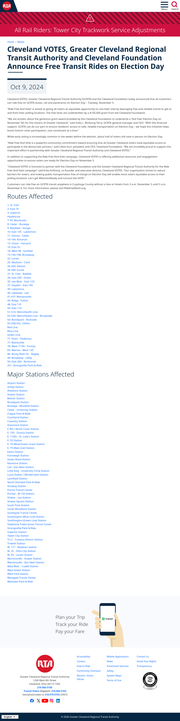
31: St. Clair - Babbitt (19, 273)
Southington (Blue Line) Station (25, 516)
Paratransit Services (118, 666)
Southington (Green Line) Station (26, 520)
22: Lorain (13, 258)
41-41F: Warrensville (19, 296)
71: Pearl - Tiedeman (19, 338)
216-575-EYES (52, 694)
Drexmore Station (17, 425)
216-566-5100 (44, 687)
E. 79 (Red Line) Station (21, 448)
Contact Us (143, 656)
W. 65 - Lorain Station (20, 554)
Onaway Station (16, 486)
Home (10, 42)
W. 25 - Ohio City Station (21, 551)
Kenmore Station (17, 463)
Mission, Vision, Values (85, 677)
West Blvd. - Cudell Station (23, 566)
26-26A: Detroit (16, 266)
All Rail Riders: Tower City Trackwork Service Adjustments (90, 30)
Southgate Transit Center (22, 512)
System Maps (114, 675)
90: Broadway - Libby (19, 357)
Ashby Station (15, 387)
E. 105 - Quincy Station (20, 432)
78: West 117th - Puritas (21, 346)
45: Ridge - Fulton (17, 300)
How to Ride (83, 666)
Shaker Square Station (20, 501)
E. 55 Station (14, 440)
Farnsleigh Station (18, 455)
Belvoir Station (16, 398)
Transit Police (31, 691)
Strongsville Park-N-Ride (21, 528)
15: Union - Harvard (19, 243)
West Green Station (18, 570)
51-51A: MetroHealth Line (22, 312)
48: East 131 (14, 304)
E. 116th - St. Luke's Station (23, 436)
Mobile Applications (118, 656)
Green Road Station (19, 459)
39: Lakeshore (15, 289)
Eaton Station (15, 451)
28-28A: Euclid (15, 270)
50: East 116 (14, 308)
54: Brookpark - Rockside (22, 319)
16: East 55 (13, 247)
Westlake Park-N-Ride (20, 581)
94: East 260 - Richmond (21, 361)
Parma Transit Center (20, 490)
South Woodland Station (21, 509)
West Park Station (17, 573)
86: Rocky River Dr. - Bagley (23, 354)
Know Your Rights (146, 661)
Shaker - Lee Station (19, 497)
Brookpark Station (18, 402)
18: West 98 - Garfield (20, 251)
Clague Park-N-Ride (19, 413)
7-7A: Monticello (17, 220)
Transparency (144, 666)
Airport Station (16, 383)
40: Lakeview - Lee (18, 293)
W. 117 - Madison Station (22, 547)
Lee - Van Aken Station (20, 467)
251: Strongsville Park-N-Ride (24, 365)
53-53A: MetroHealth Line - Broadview (29, 315)
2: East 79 (13, 209)
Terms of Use (114, 680)
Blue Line (12, 331)
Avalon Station (16, 394)
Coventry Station (17, 421)
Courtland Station (17, 417)
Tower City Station (18, 535)
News (110, 661)
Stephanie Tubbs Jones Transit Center (29, 524)
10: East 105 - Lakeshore (21, 231)
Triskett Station (16, 543)
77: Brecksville (15, 342)
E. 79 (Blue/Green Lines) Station (26, 444)
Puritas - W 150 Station (20, 493)
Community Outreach (89, 670)
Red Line (12, 327)
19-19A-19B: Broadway (20, 254)
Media (20, 42)
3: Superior (13, 212)
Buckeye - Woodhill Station (23, 406)
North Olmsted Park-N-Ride (23, 482)
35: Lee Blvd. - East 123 (21, 281)
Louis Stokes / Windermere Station (27, 474)
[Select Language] (10, 717)
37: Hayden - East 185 (20, 285)
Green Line (13, 334)
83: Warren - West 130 (20, 350)
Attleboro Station (17, 390)
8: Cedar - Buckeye (18, 224)
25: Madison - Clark (18, 262)
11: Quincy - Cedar (18, 235)
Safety (110, 670)
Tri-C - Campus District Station (25, 539)
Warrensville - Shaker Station (24, 558)
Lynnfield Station (17, 478)
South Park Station (18, 505)
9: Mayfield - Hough (19, 228)
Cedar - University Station (22, 409)
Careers (81, 661)
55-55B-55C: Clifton (18, 323)
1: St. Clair (13, 205)
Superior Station (17, 532)
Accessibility (83, 656)
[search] (174, 4)
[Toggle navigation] (164, 6)
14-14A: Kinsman (17, 239)
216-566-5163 (58, 691)
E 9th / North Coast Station (23, 429)
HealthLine (13, 216)
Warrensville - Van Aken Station (25, 562)
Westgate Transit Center (21, 577)
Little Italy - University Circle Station (28, 470)
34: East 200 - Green (19, 277)
